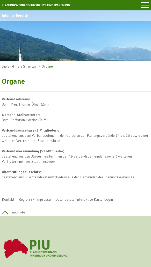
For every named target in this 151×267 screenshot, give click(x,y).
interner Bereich (15, 15)
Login (108, 199)
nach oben (19, 212)
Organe (47, 66)
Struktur (29, 66)
